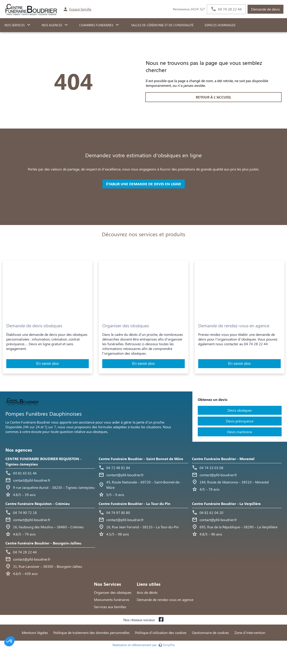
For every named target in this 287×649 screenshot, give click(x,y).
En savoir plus (47, 363)
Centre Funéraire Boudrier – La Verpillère (226, 503)
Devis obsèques (240, 410)
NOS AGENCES (52, 25)
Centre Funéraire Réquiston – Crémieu (37, 503)
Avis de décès (147, 592)
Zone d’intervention (249, 632)
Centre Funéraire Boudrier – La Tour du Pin (134, 503)
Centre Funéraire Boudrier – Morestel (223, 458)
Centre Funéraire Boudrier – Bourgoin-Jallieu (43, 543)
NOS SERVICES (14, 25)
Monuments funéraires (111, 599)
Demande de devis (265, 9)
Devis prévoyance (239, 421)
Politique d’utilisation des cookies (161, 632)
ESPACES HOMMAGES (220, 25)
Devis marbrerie (239, 431)
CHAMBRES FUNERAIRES (96, 25)
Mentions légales (35, 632)
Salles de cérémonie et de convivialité (162, 25)
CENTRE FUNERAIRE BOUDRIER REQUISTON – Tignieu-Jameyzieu (43, 461)
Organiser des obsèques (112, 592)
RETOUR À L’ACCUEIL (73, 97)
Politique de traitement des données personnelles (91, 632)
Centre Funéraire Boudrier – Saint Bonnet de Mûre (141, 458)
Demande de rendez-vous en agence (165, 599)
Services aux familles (110, 606)
